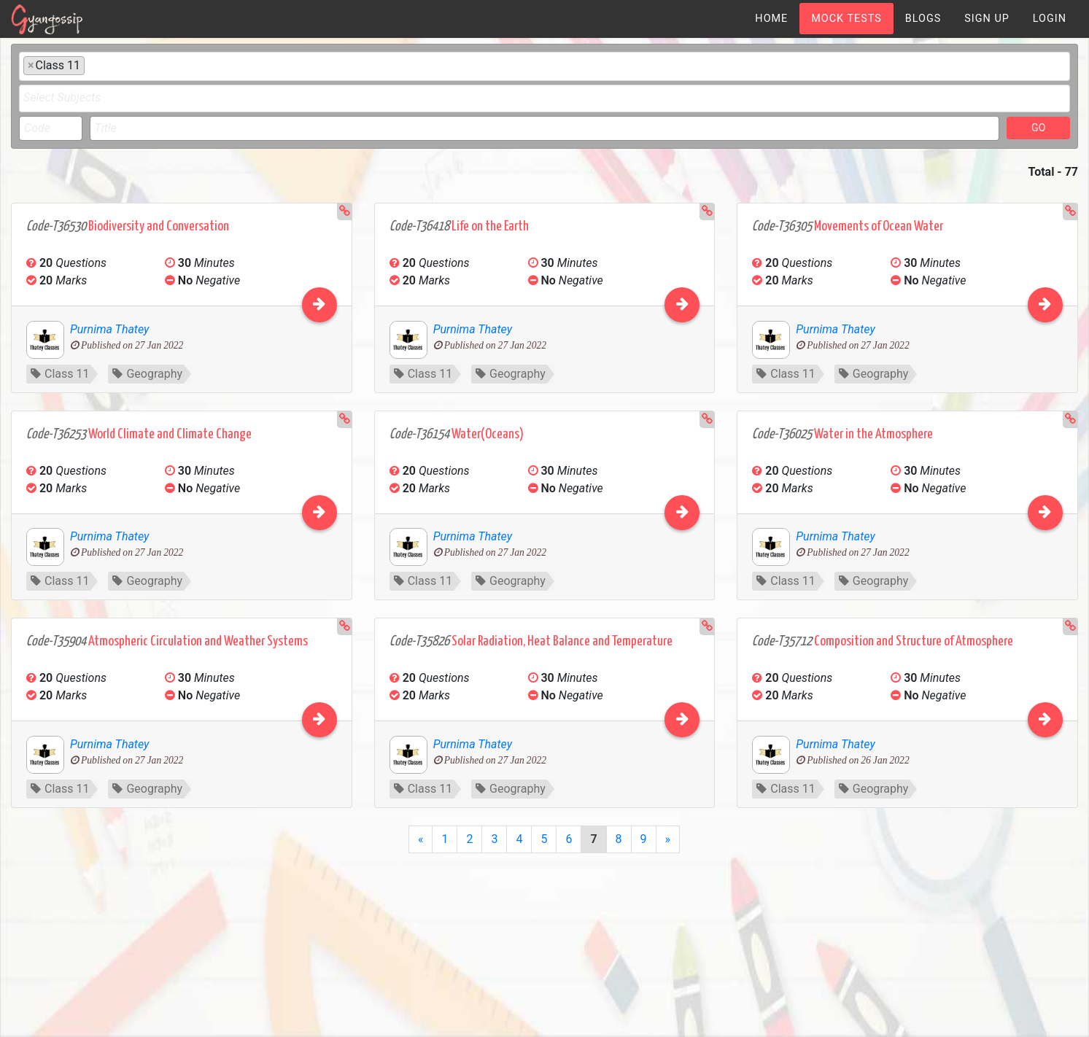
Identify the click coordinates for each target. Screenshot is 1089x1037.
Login (1049, 18)
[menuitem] (771, 18)
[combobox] (544, 66)
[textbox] (92, 65)
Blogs (923, 18)
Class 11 (60, 374)
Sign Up (986, 18)
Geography (147, 374)
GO (1038, 127)
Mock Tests (846, 18)
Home (771, 18)
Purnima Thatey (109, 329)
